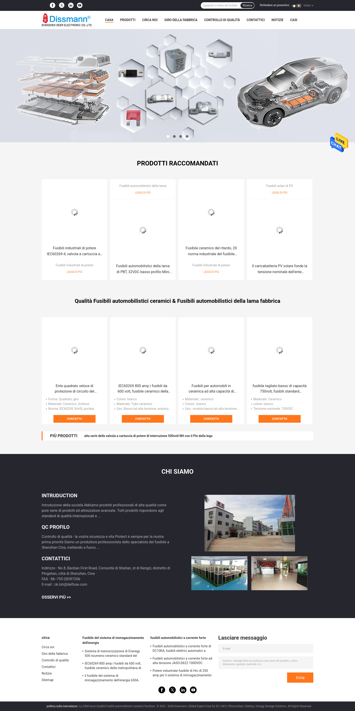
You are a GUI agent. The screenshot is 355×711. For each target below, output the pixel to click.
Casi (293, 20)
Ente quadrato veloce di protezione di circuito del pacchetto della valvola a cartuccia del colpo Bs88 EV (74, 389)
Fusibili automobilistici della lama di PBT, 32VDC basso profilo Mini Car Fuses (143, 269)
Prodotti (128, 20)
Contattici (256, 20)
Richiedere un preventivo (274, 5)
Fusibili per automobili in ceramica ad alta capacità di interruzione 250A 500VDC (211, 389)
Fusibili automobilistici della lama (142, 186)
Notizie (277, 20)
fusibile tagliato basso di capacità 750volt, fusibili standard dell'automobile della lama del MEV (280, 389)
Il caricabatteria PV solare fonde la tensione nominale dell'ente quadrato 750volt (279, 269)
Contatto (74, 418)
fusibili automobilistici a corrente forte (178, 638)
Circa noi (150, 20)
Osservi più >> (56, 597)
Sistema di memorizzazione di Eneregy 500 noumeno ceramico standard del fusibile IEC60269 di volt (112, 654)
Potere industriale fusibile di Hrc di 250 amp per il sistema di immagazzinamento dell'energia (182, 673)
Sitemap (47, 680)
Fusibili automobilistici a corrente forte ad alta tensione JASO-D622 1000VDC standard (182, 661)
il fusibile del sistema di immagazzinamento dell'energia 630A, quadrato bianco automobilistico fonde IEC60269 (112, 678)
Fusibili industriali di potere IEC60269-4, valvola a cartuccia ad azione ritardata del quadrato (74, 251)
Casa (109, 20)
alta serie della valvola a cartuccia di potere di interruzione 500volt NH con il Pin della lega (148, 436)
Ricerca (247, 5)
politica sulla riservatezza (62, 706)
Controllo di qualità (222, 20)
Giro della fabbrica (180, 20)
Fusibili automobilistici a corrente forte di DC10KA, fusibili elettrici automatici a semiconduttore (182, 649)
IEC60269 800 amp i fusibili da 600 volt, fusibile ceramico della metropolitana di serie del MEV (143, 389)
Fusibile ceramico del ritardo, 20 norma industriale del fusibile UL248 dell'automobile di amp (211, 251)
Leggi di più (74, 272)
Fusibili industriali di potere (75, 265)
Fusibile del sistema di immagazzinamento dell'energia (113, 640)
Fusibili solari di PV (279, 186)
